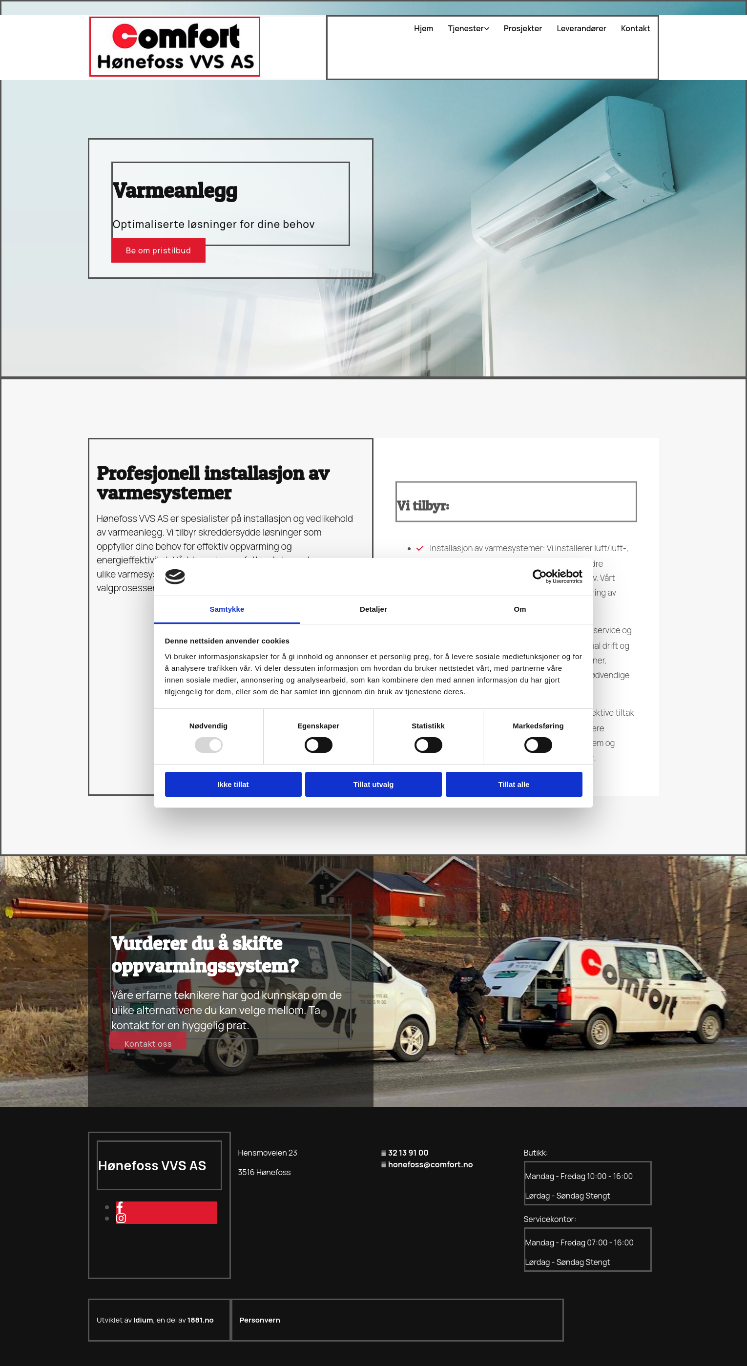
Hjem (423, 28)
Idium (143, 1320)
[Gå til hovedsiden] (174, 73)
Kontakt (635, 28)
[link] (461, 28)
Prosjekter (523, 28)
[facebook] (119, 1207)
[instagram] (121, 1218)
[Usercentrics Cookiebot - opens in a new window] (539, 576)
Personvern (260, 1320)
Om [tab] (520, 609)
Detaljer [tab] (373, 609)
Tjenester (465, 28)
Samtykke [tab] (227, 609)
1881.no (200, 1320)
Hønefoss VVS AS (152, 1165)
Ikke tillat (233, 784)
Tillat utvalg (373, 784)
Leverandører (581, 28)
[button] (158, 250)
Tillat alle (514, 784)
